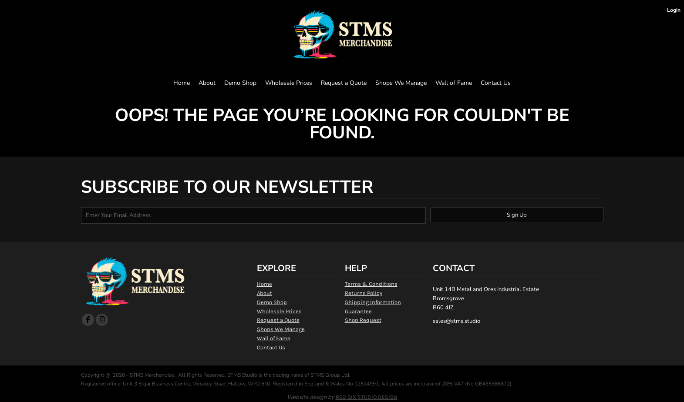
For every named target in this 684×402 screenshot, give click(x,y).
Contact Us (271, 347)
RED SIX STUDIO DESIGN (367, 397)
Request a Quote (278, 320)
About (264, 293)
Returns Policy (363, 293)
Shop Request (363, 320)
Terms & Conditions (371, 284)
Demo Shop (272, 302)
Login (674, 10)
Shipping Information (373, 302)
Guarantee (358, 311)
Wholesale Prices (279, 311)
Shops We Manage (281, 329)
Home (264, 284)
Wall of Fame (273, 338)
